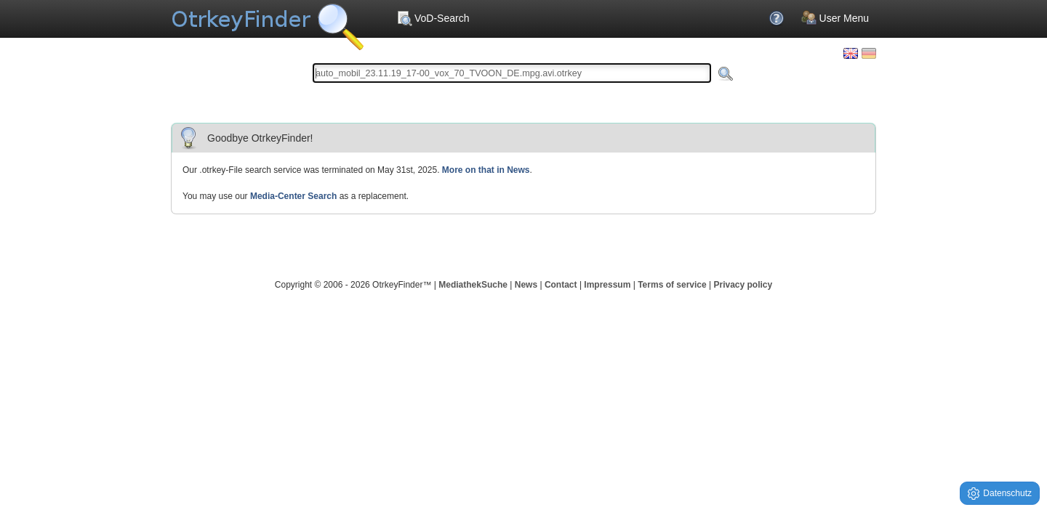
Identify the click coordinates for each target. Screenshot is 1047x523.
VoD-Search (432, 18)
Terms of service (672, 285)
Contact (561, 285)
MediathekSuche (473, 285)
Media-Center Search (293, 196)
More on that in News (486, 170)
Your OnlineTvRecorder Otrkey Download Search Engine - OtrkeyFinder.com (267, 22)
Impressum (607, 285)
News (526, 285)
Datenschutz (1000, 493)
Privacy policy (742, 285)
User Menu (835, 18)
